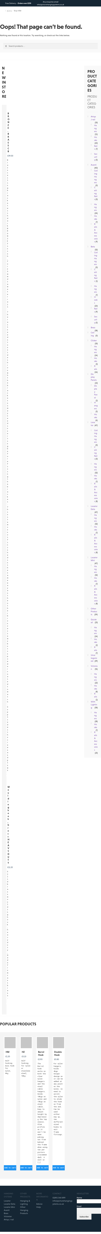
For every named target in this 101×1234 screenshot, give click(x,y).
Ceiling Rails (95, 193)
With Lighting (94, 704)
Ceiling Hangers (96, 176)
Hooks (95, 300)
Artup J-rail (9, 1219)
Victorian (8, 1216)
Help (38, 1207)
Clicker (94, 340)
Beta (93, 246)
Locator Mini (9, 1207)
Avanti (93, 165)
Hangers (95, 128)
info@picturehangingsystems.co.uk (50, 5)
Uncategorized (94, 658)
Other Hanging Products (24, 1210)
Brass (93, 327)
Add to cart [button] (10, 1167)
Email (79, 1206)
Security (95, 157)
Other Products (94, 611)
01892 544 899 (58, 1197)
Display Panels (94, 377)
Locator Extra (9, 1204)
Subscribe (84, 1216)
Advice (39, 1204)
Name (79, 1197)
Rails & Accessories (96, 233)
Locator (7, 1201)
